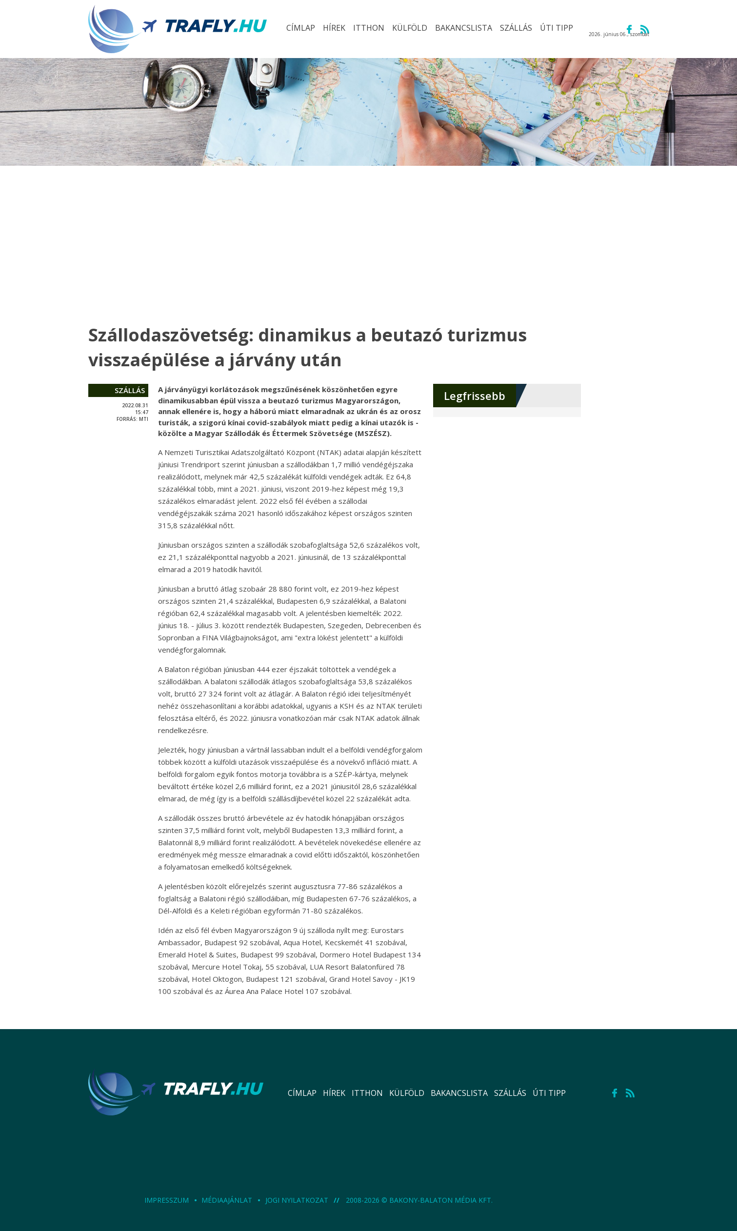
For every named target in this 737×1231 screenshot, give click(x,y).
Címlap (302, 1093)
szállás (130, 390)
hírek (334, 1093)
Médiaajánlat (227, 1200)
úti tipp (549, 1093)
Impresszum (167, 1200)
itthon (367, 1093)
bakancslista (459, 1093)
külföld (406, 1093)
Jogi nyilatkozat (297, 1200)
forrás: (127, 419)
